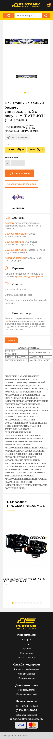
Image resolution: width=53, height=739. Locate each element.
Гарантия (26, 648)
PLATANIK (23, 735)
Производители (26, 689)
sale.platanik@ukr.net (26, 714)
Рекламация (26, 653)
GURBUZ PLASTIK (31, 127)
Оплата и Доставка (26, 657)
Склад (8, 144)
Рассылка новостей (26, 694)
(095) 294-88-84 (26, 710)
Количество (11, 157)
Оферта (26, 639)
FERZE (6, 584)
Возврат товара (26, 678)
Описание (11, 340)
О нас (26, 644)
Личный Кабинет (26, 673)
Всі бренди (17, 207)
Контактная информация (26, 669)
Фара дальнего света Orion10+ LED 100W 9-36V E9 (24, 580)
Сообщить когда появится (21, 183)
